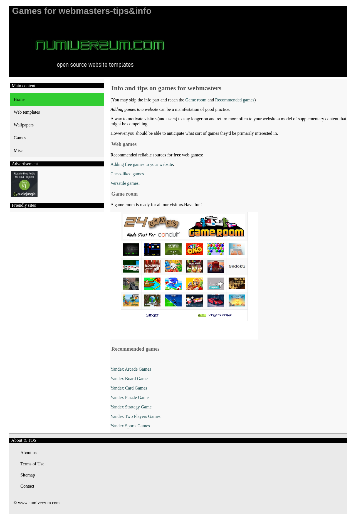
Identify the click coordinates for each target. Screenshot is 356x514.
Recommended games (234, 100)
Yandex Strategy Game (131, 407)
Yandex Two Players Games (135, 416)
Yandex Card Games (128, 388)
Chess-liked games (127, 173)
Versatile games (124, 183)
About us (28, 452)
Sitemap (27, 475)
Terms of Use (32, 463)
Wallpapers (24, 125)
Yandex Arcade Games (130, 369)
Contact (27, 486)
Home (19, 99)
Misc (18, 150)
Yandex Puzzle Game (129, 397)
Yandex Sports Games (130, 425)
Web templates (27, 112)
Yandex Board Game (128, 378)
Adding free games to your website (141, 164)
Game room (195, 100)
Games (20, 137)
